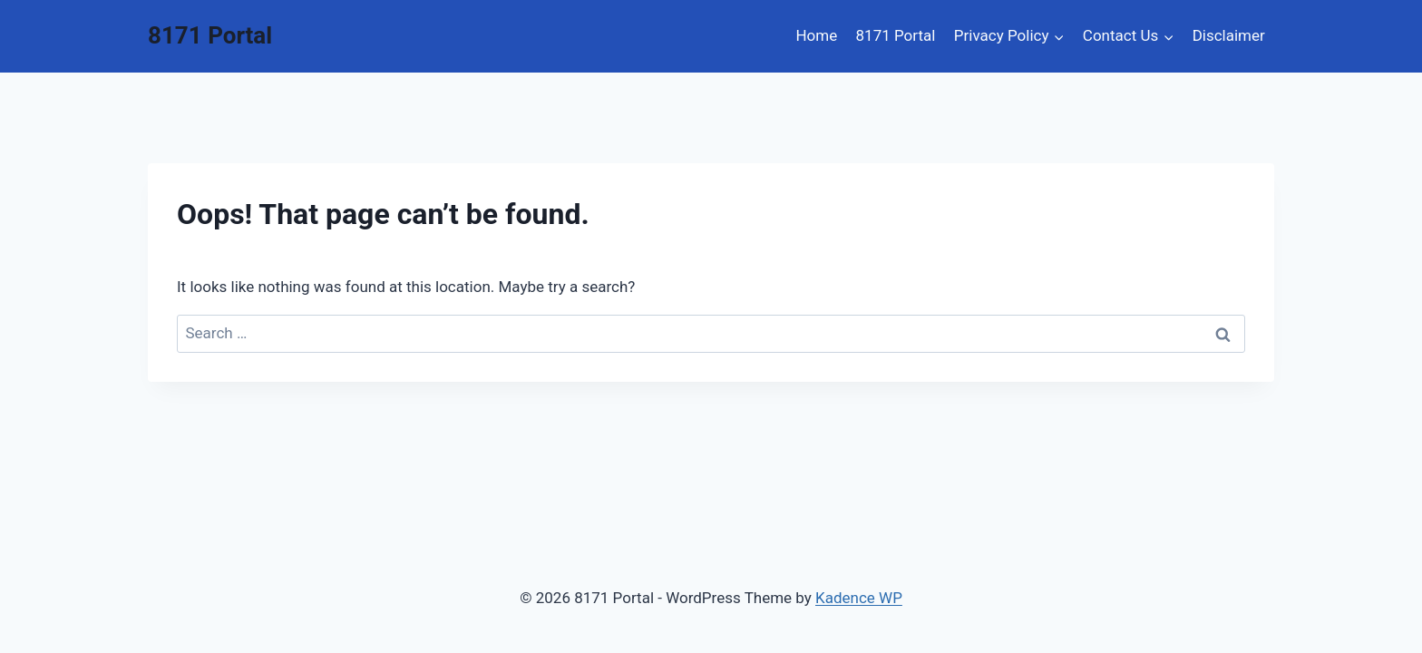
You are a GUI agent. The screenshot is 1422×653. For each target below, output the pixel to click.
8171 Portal (896, 35)
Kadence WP (858, 598)
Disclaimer (1229, 35)
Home (816, 35)
